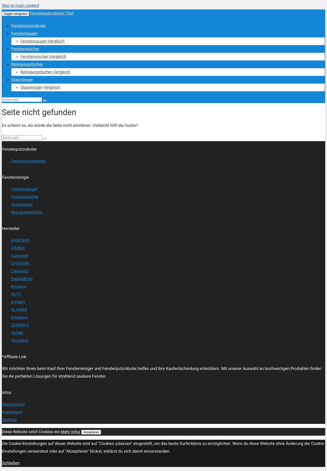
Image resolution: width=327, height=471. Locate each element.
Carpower (20, 255)
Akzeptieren (91, 432)
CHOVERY (20, 263)
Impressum (12, 412)
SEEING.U (20, 325)
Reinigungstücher (27, 64)
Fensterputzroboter (28, 25)
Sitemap (9, 419)
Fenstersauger (24, 33)
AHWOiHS (20, 240)
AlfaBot (18, 248)
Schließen (11, 463)
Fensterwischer (25, 48)
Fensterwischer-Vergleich (43, 56)
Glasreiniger (22, 79)
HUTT (16, 294)
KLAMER (19, 309)
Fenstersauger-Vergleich (42, 41)
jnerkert (18, 302)
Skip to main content (20, 5)
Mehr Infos (70, 431)
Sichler (17, 332)
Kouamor (19, 317)
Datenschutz (13, 404)
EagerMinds (22, 278)
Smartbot (19, 340)
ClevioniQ (19, 271)
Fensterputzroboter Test (52, 13)
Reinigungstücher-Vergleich (45, 72)
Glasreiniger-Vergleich (40, 87)
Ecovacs (18, 286)
